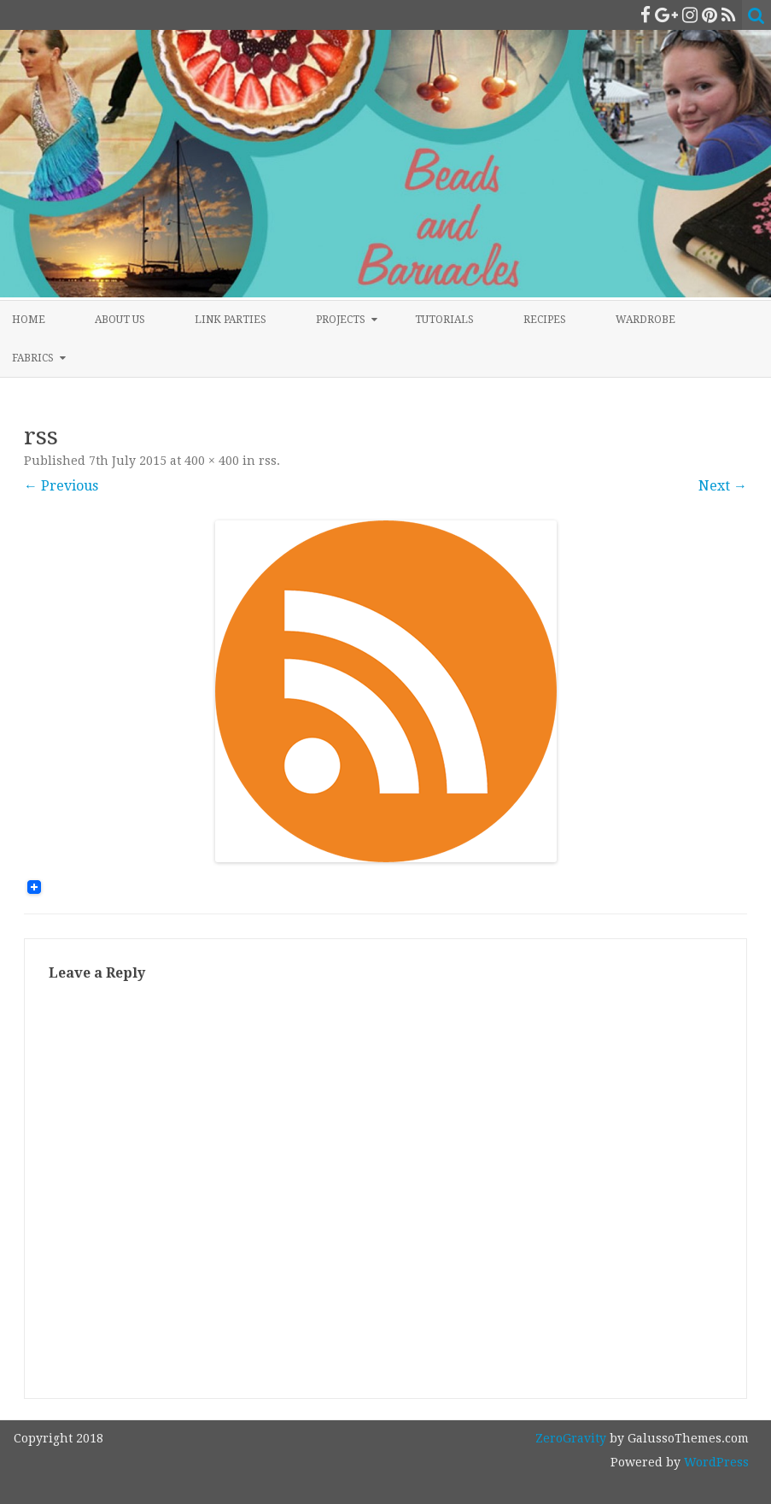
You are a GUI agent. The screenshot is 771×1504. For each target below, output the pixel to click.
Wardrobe (645, 320)
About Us (120, 320)
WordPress (714, 1462)
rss (268, 460)
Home (28, 320)
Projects (340, 320)
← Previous (61, 486)
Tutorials (444, 320)
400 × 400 (211, 460)
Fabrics (33, 358)
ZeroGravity (570, 1438)
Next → (722, 486)
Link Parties (230, 320)
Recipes (544, 320)
